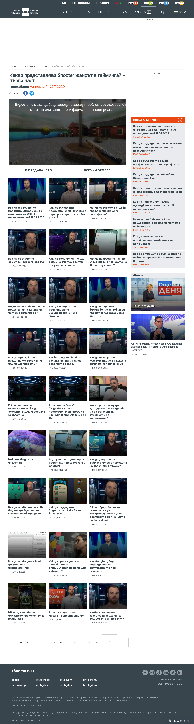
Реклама (149, 20)
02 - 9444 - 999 (170, 684)
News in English (19, 705)
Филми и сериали (69, 698)
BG (180, 12)
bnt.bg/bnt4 (90, 685)
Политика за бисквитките (98, 712)
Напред (139, 698)
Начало (14, 66)
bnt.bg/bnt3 (90, 679)
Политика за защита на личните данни (61, 712)
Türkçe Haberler (35, 705)
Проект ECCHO (38, 715)
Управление (98, 698)
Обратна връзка (167, 712)
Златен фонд (52, 698)
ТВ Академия (151, 698)
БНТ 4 (120, 12)
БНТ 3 (102, 12)
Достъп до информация (24, 700)
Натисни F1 (44, 66)
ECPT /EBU (23, 715)
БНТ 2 (83, 12)
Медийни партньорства (89, 700)
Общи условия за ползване (25, 712)
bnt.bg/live (41, 685)
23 (88, 642)
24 (97, 642)
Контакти (112, 698)
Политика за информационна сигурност (135, 712)
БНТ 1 (65, 12)
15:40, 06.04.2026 (141, 354)
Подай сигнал (126, 698)
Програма (85, 698)
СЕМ (14, 715)
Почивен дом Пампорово (117, 700)
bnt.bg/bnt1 (66, 679)
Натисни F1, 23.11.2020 (47, 86)
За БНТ (15, 698)
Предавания (28, 66)
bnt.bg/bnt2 (66, 685)
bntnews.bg (19, 685)
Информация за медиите (51, 700)
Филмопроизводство (31, 698)
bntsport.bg (42, 679)
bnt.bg (15, 679)
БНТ (65, 3)
